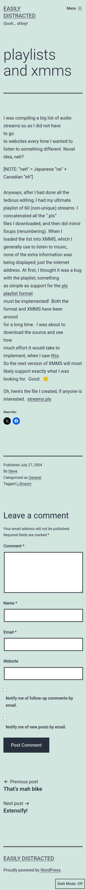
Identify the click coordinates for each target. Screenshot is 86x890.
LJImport (24, 484)
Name (10, 603)
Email (10, 632)
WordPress (51, 870)
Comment (13, 546)
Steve (12, 471)
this (55, 355)
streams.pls (39, 399)
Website (10, 661)
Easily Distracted (28, 858)
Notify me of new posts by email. (36, 727)
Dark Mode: (70, 884)
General (35, 477)
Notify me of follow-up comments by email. (39, 702)
